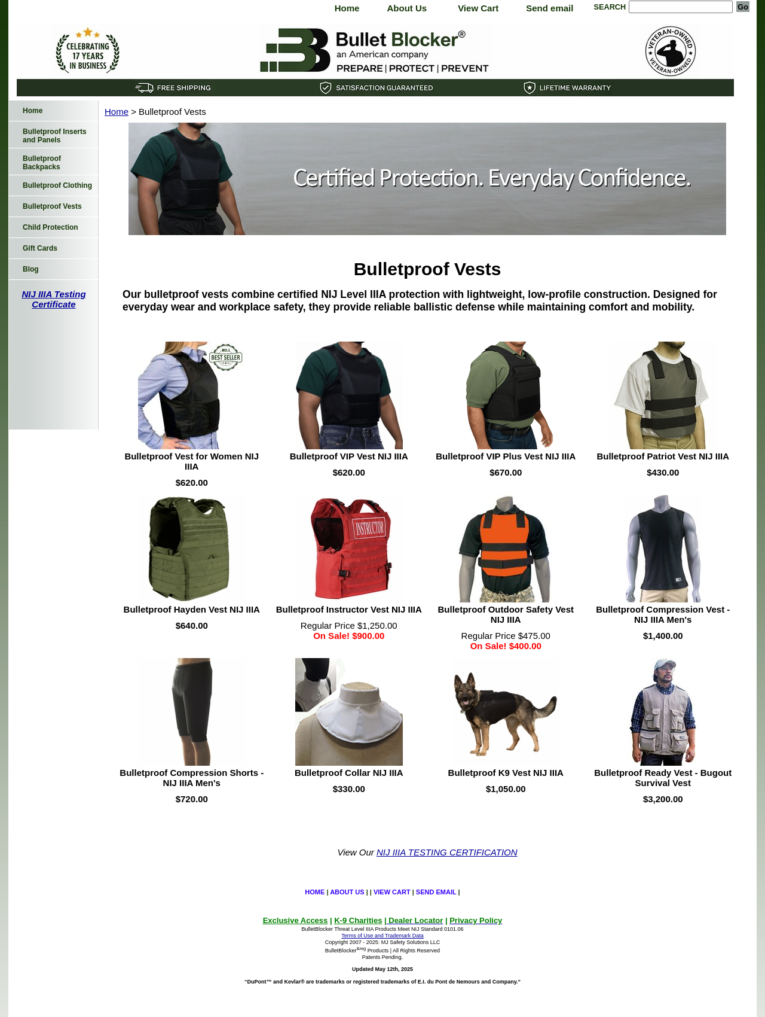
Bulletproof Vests (52, 206)
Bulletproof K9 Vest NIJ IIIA (506, 773)
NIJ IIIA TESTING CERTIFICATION (447, 852)
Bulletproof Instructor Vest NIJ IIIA (349, 609)
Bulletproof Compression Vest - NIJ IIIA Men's (663, 614)
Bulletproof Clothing (57, 185)
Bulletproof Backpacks (42, 162)
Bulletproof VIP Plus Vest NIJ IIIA (506, 456)
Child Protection (50, 227)
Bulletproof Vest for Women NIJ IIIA (191, 461)
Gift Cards (40, 248)
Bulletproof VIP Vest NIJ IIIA (349, 456)
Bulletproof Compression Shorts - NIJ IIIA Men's (192, 778)
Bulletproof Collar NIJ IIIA (349, 773)
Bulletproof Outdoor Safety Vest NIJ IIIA (505, 614)
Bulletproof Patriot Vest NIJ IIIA (662, 456)
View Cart (478, 8)
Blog (31, 269)
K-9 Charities (358, 920)
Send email (549, 8)
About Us (407, 8)
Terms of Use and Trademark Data (382, 936)
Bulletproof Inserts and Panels (55, 135)
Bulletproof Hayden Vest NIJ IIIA (192, 609)
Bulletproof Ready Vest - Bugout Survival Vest (663, 778)
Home (347, 8)
